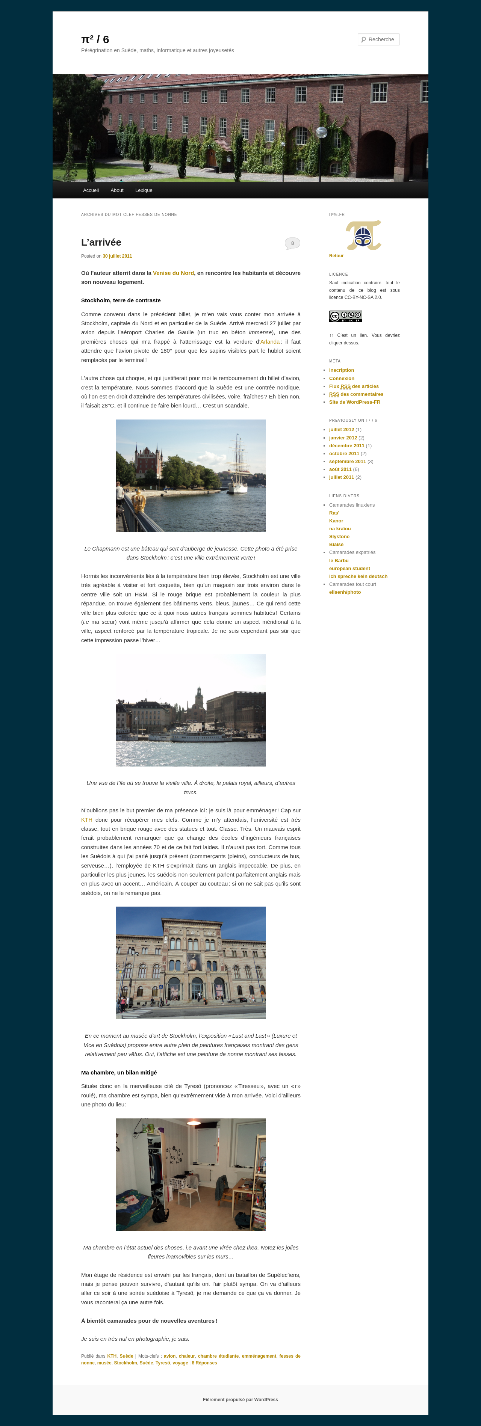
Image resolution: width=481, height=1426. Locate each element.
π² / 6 (95, 39)
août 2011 (340, 469)
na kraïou (340, 528)
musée (104, 1363)
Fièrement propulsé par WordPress (240, 1399)
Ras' (334, 513)
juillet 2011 (341, 477)
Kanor (336, 521)
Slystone (339, 536)
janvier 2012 (343, 438)
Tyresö (163, 1363)
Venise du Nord (173, 273)
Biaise (336, 544)
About (117, 190)
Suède (126, 1356)
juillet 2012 (341, 429)
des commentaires (356, 394)
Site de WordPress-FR (354, 402)
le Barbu (339, 560)
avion (169, 1356)
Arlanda (270, 341)
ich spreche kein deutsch (358, 576)
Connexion (341, 378)
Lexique (144, 190)
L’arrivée (101, 242)
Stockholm (125, 1363)
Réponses (204, 1363)
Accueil (91, 190)
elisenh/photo (345, 592)
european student (349, 568)
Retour (336, 255)
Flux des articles (354, 386)
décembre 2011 (347, 445)
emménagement (259, 1356)
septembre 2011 (347, 461)
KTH (86, 819)
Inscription (341, 370)
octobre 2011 (344, 453)
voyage (180, 1363)
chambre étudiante (218, 1356)
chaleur (187, 1356)
